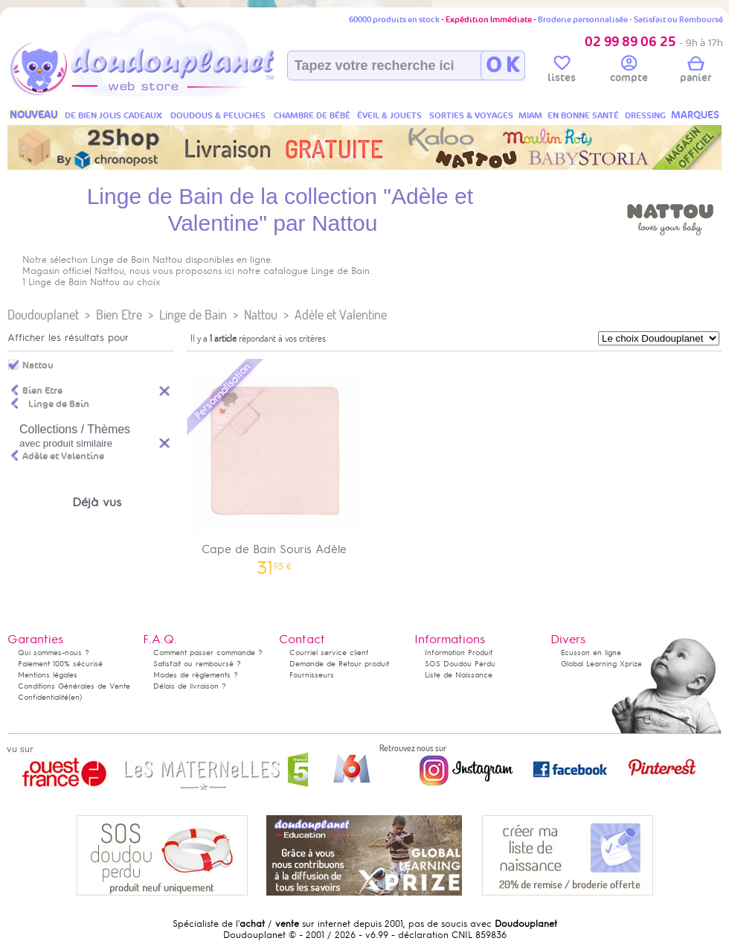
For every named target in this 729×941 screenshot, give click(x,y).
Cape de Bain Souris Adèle (274, 465)
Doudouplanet (43, 314)
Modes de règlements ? (195, 675)
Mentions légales (47, 675)
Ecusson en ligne (591, 652)
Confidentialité (43, 697)
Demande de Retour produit (339, 664)
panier (695, 71)
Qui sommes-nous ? (53, 652)
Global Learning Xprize (601, 664)
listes (561, 71)
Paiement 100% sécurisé (60, 664)
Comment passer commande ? (208, 652)
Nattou (260, 314)
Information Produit (458, 652)
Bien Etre (119, 314)
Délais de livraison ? (189, 686)
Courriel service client (328, 652)
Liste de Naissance (458, 675)
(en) (75, 697)
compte (629, 71)
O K (502, 65)
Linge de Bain (193, 314)
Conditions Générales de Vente (74, 686)
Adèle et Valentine (341, 314)
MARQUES (695, 115)
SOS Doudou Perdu (460, 664)
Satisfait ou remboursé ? (197, 664)
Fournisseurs (311, 675)
